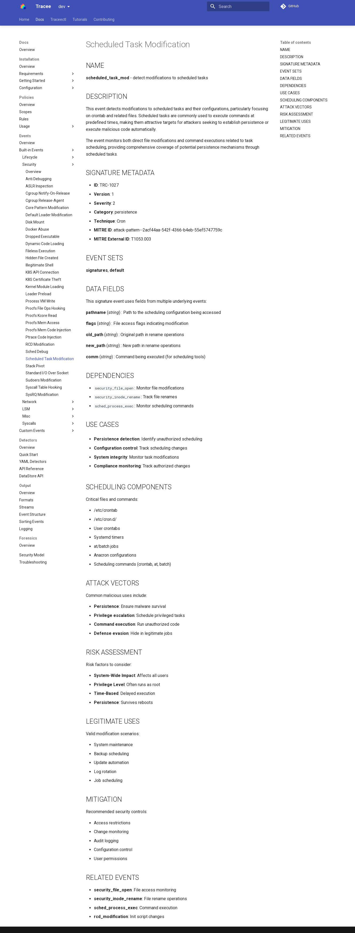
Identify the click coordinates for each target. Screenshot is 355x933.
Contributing (104, 19)
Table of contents (295, 42)
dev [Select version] (61, 6)
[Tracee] (23, 6)
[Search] (238, 6)
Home (24, 19)
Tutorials (80, 19)
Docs (40, 19)
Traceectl (58, 19)
